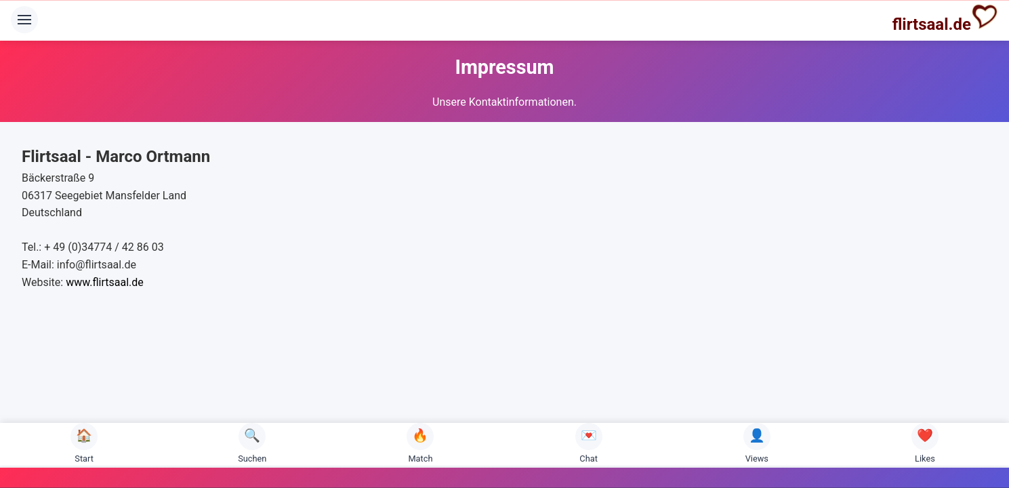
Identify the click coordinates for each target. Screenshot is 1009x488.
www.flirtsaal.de (105, 282)
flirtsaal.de (945, 18)
